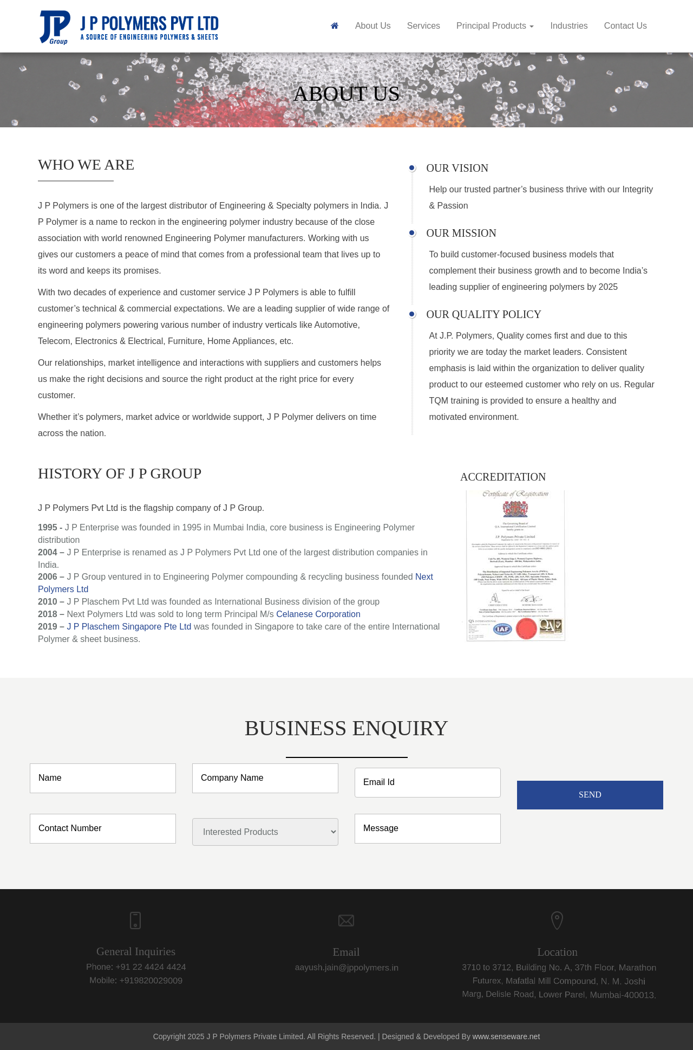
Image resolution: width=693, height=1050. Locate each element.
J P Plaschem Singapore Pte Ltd (129, 626)
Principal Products (495, 25)
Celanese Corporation (318, 614)
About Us (373, 25)
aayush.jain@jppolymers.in (340, 970)
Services (423, 25)
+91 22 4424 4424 (140, 967)
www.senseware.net (506, 1036)
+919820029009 (141, 980)
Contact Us (625, 25)
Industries (568, 25)
